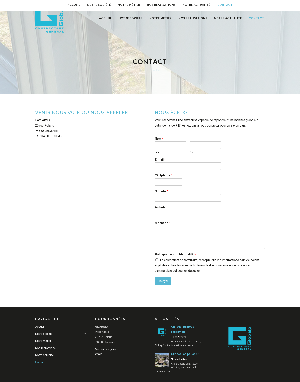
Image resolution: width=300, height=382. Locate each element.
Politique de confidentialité (175, 254)
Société (161, 191)
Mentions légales (105, 349)
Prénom (159, 152)
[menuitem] (105, 18)
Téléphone (163, 175)
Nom (159, 138)
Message (162, 223)
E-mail (160, 159)
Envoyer (163, 281)
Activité (160, 207)
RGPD (98, 354)
